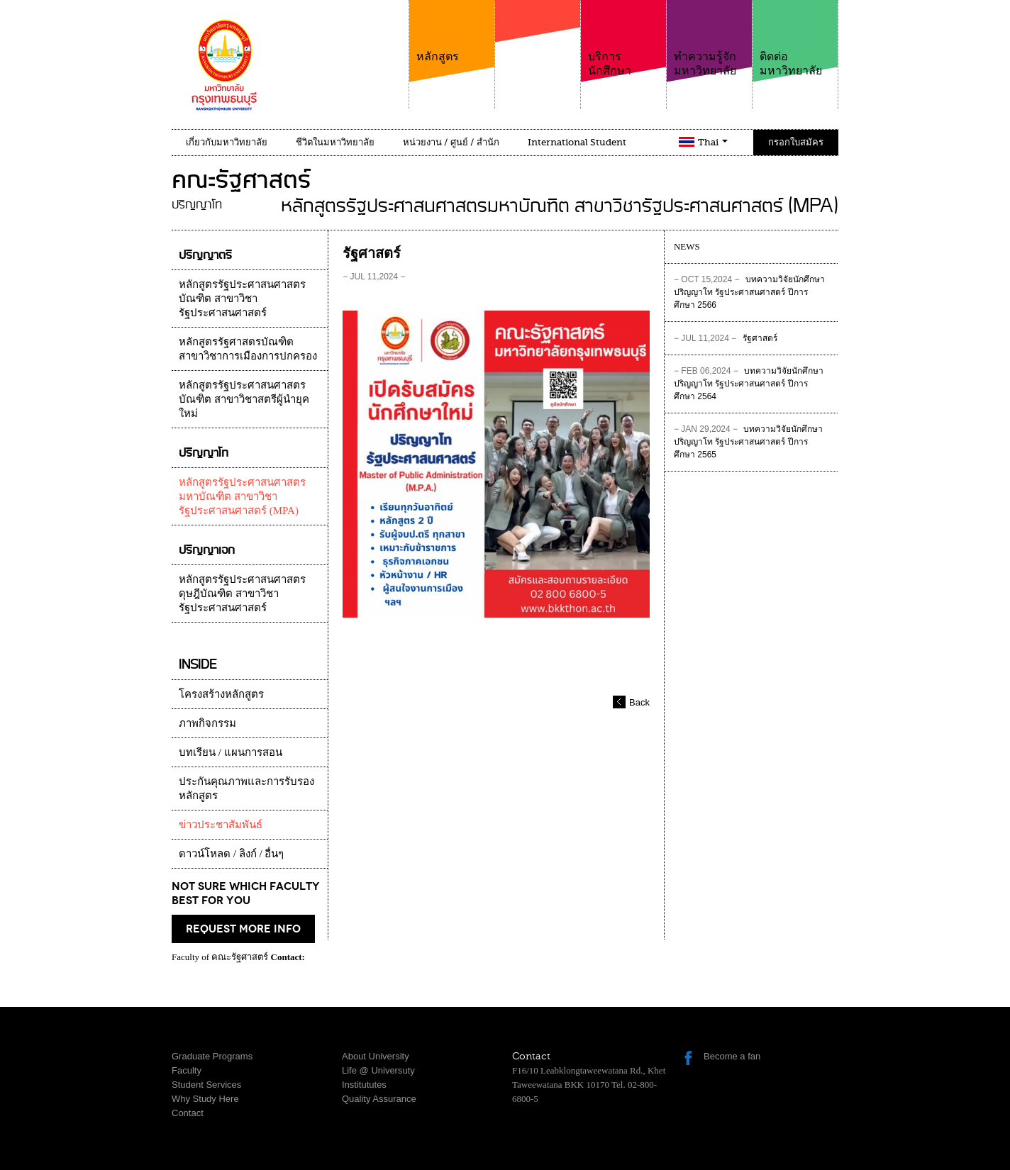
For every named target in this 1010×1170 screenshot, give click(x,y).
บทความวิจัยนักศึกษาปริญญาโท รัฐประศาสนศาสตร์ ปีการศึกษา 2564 (748, 383)
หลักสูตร (451, 31)
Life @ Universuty (378, 1070)
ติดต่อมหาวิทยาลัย (795, 38)
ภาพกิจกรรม (207, 723)
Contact (188, 1113)
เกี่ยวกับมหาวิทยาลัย (226, 142)
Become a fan (732, 1056)
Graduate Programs (212, 1056)
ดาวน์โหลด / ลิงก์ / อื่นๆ (231, 853)
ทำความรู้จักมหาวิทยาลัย (709, 38)
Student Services (206, 1084)
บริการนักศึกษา (623, 38)
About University (375, 1056)
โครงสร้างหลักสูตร (221, 694)
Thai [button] (713, 142)
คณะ (537, 49)
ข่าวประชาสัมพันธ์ (220, 824)
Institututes (364, 1084)
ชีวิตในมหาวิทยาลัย (335, 142)
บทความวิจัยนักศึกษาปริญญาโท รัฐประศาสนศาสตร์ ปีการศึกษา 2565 (748, 441)
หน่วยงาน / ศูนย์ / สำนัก (451, 142)
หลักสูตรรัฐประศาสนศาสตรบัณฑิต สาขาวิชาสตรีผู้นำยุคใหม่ (244, 399)
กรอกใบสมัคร (795, 142)
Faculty (186, 1070)
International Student (577, 142)
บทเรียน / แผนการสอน (230, 752)
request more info (243, 929)
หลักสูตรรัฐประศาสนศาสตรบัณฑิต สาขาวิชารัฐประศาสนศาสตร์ (242, 298)
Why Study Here (205, 1098)
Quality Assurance (379, 1098)
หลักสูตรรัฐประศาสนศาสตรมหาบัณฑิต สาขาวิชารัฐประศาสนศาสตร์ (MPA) (242, 496)
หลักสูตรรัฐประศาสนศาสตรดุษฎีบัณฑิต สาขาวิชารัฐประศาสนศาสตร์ (242, 593)
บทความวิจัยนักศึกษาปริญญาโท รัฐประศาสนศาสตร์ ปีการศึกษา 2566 (749, 292)
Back (639, 702)
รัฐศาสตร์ (725, 339)
